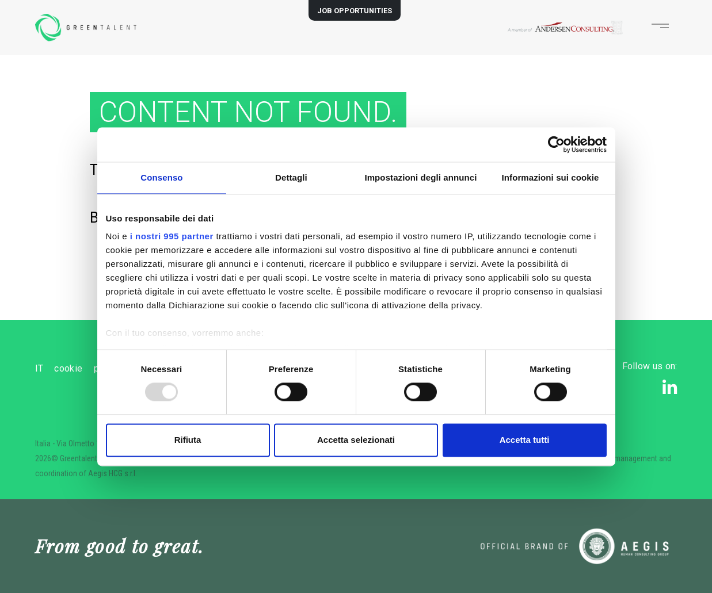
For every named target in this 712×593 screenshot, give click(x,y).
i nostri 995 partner (172, 236)
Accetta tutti (525, 440)
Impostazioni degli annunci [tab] (420, 177)
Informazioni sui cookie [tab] (550, 177)
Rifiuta (187, 440)
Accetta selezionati (356, 440)
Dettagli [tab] (291, 177)
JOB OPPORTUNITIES (354, 10)
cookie (94, 368)
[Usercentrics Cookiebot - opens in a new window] (556, 144)
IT (39, 368)
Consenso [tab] (161, 177)
